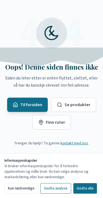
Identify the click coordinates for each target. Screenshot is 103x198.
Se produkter (73, 105)
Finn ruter (51, 122)
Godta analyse (56, 188)
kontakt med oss (74, 143)
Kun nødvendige (21, 188)
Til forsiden (27, 105)
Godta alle (85, 188)
